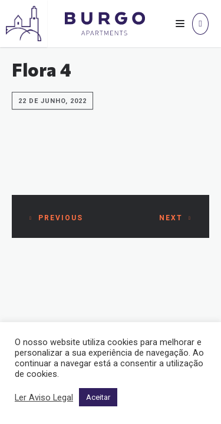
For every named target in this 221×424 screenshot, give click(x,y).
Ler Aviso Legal (44, 397)
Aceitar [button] (98, 397)
